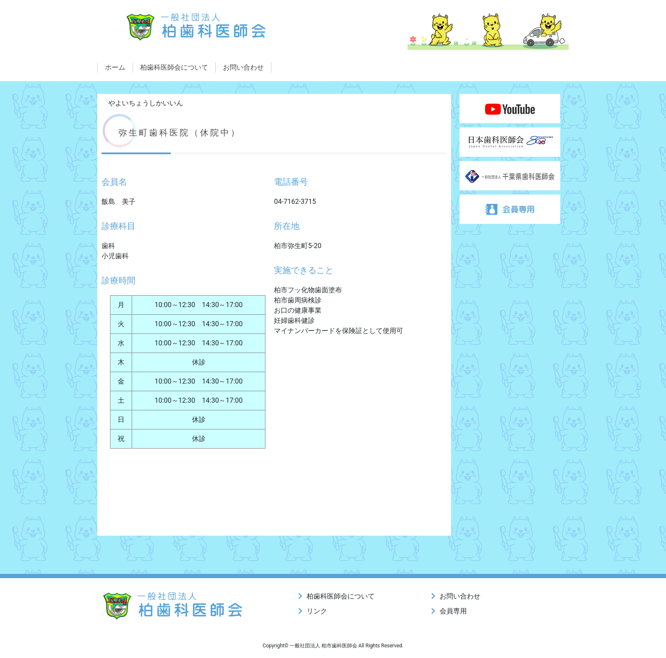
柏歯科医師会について (174, 67)
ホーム (115, 67)
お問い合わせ (243, 67)
